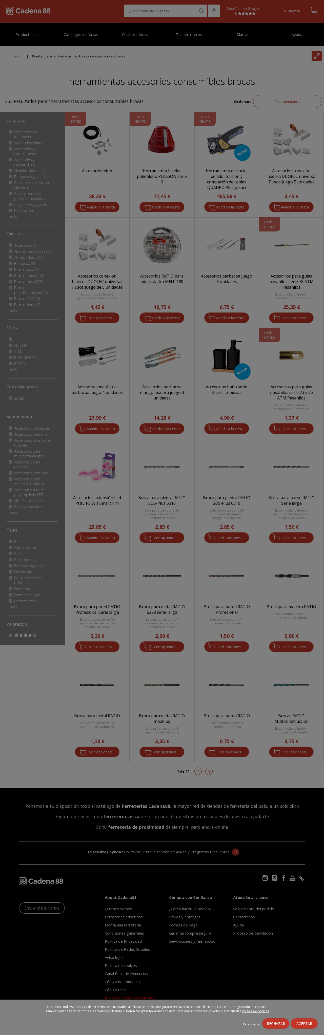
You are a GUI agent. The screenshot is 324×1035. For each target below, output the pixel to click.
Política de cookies (255, 1011)
